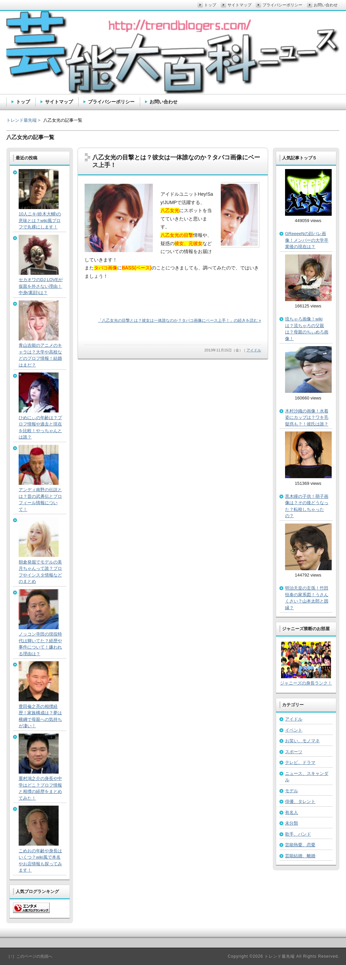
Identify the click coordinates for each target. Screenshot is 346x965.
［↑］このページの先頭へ (29, 956)
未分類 (291, 823)
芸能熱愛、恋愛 (300, 844)
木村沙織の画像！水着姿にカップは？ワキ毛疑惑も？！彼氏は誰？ (306, 417)
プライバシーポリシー (111, 101)
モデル (291, 790)
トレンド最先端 (21, 120)
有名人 (291, 812)
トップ (23, 101)
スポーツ (293, 751)
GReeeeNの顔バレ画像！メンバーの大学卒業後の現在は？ (306, 240)
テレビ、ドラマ (300, 762)
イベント (293, 730)
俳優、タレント (300, 801)
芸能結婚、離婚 (300, 855)
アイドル (253, 350)
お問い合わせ (163, 101)
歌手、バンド (298, 834)
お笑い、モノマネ (302, 740)
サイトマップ (59, 101)
